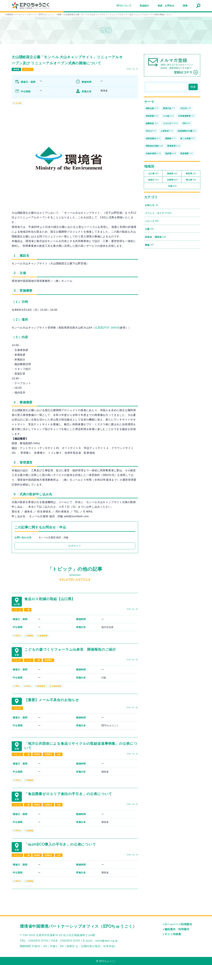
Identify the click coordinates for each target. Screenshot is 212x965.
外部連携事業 (186, 115)
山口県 (153, 173)
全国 (172, 186)
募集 (149, 244)
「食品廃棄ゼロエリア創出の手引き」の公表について (68, 794)
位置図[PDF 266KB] (107, 327)
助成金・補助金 (155, 237)
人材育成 (166, 131)
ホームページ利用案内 (178, 924)
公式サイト (74, 545)
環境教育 (41, 686)
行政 (59, 754)
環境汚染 (169, 108)
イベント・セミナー (158, 213)
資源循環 (43, 636)
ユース (29, 660)
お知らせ (151, 205)
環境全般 (152, 108)
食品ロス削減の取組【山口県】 (49, 599)
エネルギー (170, 123)
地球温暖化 (153, 138)
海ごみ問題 (187, 138)
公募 (149, 229)
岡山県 (191, 179)
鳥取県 (16, 69)
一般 (28, 610)
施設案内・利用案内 (177, 929)
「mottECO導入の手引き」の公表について (60, 844)
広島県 (172, 179)
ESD (17, 686)
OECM (185, 108)
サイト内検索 (173, 934)
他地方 (153, 179)
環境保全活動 (154, 146)
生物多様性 (56, 686)
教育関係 (48, 660)
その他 (18, 103)
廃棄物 (30, 636)
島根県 (172, 173)
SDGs (18, 636)
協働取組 (152, 123)
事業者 (37, 754)
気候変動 (152, 115)
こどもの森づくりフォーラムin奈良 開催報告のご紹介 (70, 649)
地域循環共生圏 (187, 131)
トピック (28, 69)
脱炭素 (170, 153)
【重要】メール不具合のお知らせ (51, 700)
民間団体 (48, 754)
